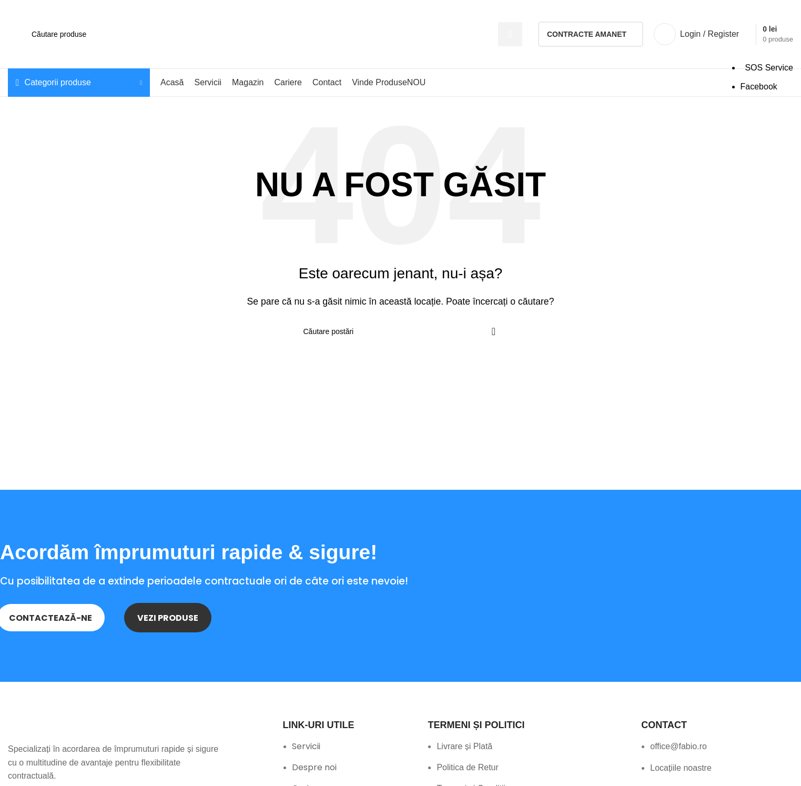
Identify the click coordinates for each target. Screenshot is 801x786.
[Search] (273, 34)
